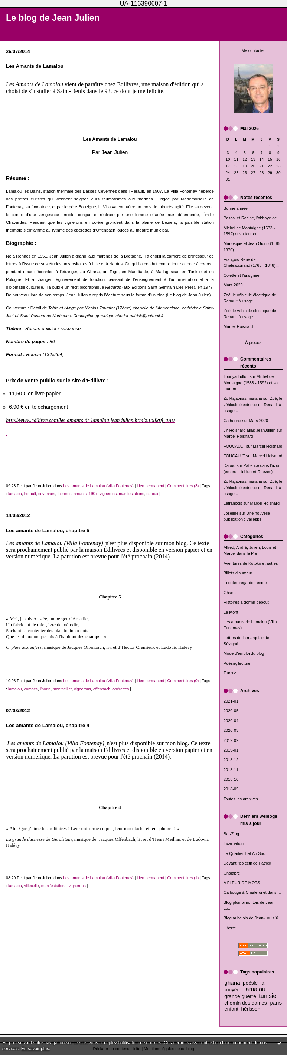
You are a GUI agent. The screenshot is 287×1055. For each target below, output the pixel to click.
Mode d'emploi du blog (244, 653)
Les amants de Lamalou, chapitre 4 (47, 725)
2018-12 (231, 759)
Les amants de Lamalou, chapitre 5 (47, 530)
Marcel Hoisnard (238, 326)
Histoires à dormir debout (246, 602)
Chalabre (232, 873)
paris (276, 1002)
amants (80, 494)
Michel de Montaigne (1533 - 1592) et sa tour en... (251, 382)
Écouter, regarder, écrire (245, 582)
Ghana (230, 592)
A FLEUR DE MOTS (242, 882)
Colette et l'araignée (242, 275)
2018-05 (231, 789)
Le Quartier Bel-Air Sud (244, 853)
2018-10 (231, 779)
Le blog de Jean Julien (53, 18)
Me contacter (253, 50)
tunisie (267, 995)
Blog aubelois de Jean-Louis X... (252, 918)
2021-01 (231, 701)
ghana (232, 982)
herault (30, 494)
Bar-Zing (231, 834)
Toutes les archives (241, 799)
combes (31, 689)
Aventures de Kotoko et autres (251, 563)
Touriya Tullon (236, 376)
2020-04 (231, 721)
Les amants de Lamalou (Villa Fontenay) (98, 486)
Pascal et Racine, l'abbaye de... (252, 218)
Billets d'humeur (238, 573)
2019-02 (231, 740)
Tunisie (230, 673)
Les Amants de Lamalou (34, 66)
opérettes (120, 689)
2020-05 (231, 711)
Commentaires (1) (183, 878)
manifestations (131, 494)
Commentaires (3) (183, 486)
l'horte (45, 689)
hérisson (250, 1009)
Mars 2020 (233, 285)
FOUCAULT (234, 446)
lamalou (254, 989)
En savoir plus (35, 1048)
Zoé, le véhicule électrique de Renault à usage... (253, 404)
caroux (152, 494)
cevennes (46, 494)
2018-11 (231, 769)
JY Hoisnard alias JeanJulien (249, 430)
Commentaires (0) (183, 681)
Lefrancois (233, 503)
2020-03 (231, 730)
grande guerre (240, 996)
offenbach (101, 689)
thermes (64, 494)
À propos (253, 342)
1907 (93, 494)
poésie (250, 983)
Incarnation (234, 843)
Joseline (231, 513)
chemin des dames (245, 1003)
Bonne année (236, 208)
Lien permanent (150, 486)
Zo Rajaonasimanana (243, 398)
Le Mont (231, 612)
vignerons (108, 494)
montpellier (62, 689)
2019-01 (231, 750)
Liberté (230, 928)
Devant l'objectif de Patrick (247, 863)
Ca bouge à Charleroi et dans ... (252, 892)
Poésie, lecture (237, 663)
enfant (231, 1009)
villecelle (31, 886)
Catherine (232, 420)
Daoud (229, 465)
